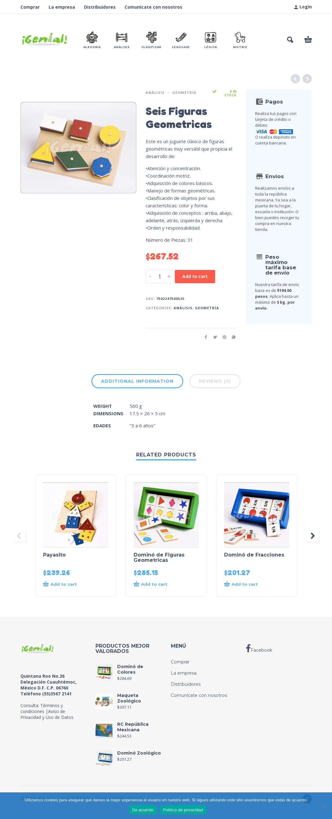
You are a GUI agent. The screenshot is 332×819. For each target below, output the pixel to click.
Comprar (30, 7)
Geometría (184, 92)
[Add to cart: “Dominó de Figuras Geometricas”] (160, 584)
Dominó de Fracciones (254, 555)
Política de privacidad (183, 810)
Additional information (137, 381)
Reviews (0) (215, 381)
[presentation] (19, 536)
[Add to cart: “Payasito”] (69, 584)
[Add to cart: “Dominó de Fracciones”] (250, 584)
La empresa (62, 7)
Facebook (259, 648)
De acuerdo (143, 810)
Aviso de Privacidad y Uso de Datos (46, 714)
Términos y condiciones (41, 708)
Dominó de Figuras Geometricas (159, 557)
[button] (290, 40)
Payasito (54, 555)
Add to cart (195, 276)
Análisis (155, 92)
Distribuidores (100, 7)
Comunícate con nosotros (153, 7)
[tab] (137, 382)
